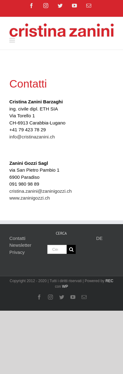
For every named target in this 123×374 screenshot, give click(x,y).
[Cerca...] (57, 249)
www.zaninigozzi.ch (29, 198)
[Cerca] (71, 249)
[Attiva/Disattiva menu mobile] (12, 40)
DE (99, 238)
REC (109, 281)
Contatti (17, 238)
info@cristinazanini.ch (32, 136)
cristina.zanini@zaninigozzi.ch (40, 191)
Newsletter (20, 245)
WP (65, 286)
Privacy (17, 252)
